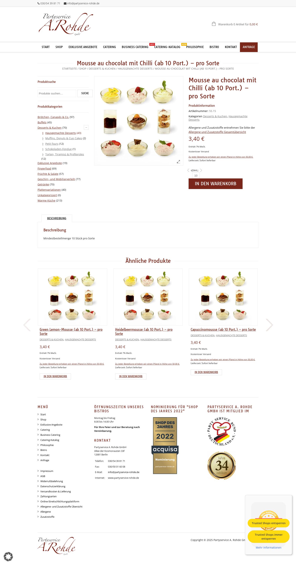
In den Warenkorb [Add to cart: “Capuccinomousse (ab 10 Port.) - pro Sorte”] (206, 372)
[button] (8, 556)
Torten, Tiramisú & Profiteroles (64, 154)
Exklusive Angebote (83, 47)
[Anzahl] (196, 175)
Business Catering (135, 47)
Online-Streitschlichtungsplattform (59, 501)
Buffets (42, 122)
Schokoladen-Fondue (58, 149)
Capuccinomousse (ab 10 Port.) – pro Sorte (223, 330)
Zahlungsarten (48, 496)
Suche (85, 93)
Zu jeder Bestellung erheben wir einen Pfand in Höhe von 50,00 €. (221, 156)
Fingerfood (44, 168)
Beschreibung (56, 218)
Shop (59, 47)
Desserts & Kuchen (102, 68)
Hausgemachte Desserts (135, 68)
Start (46, 47)
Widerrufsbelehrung (51, 481)
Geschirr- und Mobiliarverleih (56, 179)
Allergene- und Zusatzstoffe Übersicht (61, 506)
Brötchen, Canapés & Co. (53, 117)
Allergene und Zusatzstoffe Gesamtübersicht (217, 132)
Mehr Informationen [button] (268, 547)
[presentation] (26, 325)
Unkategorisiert (47, 195)
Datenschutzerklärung (52, 486)
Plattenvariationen (49, 189)
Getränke (43, 184)
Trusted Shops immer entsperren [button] (269, 536)
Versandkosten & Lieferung (55, 491)
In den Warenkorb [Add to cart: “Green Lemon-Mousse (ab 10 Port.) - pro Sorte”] (55, 376)
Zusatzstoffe (47, 516)
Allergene (45, 511)
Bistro (214, 47)
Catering (109, 47)
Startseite (69, 68)
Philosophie (195, 47)
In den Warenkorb (215, 183)
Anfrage (249, 47)
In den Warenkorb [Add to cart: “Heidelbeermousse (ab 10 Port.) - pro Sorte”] (131, 376)
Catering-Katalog (167, 47)
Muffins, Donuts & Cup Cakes (63, 138)
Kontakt (231, 47)
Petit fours (51, 144)
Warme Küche (46, 200)
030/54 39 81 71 (50, 3)
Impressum (46, 471)
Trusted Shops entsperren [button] (269, 523)
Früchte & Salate (48, 174)
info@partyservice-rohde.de (83, 3)
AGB (42, 476)
